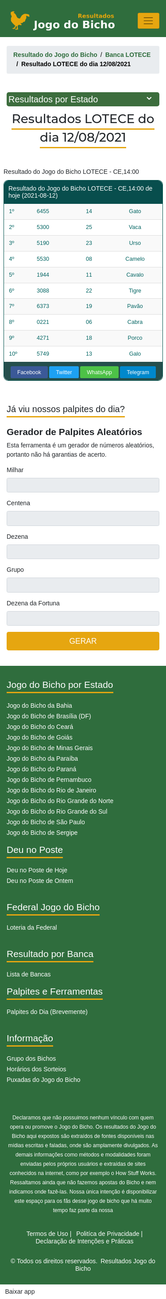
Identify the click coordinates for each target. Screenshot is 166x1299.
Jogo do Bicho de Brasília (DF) (49, 716)
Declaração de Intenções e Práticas (84, 1241)
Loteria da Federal (32, 927)
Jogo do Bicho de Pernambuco (49, 779)
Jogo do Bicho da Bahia (39, 705)
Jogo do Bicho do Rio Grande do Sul (57, 811)
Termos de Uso (47, 1233)
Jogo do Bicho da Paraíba (42, 758)
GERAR (83, 641)
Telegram (138, 372)
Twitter (64, 372)
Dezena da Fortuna (33, 603)
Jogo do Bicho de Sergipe (42, 832)
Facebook (29, 372)
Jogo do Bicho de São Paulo (46, 822)
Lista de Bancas (29, 974)
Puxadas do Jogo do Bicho (44, 1079)
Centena (18, 503)
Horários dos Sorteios (36, 1069)
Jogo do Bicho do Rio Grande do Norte (60, 800)
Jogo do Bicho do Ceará (40, 726)
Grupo (15, 569)
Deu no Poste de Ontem (40, 880)
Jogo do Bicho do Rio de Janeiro (51, 790)
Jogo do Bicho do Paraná (41, 769)
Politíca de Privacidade (107, 1233)
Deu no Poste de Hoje (37, 870)
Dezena (17, 536)
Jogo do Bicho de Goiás (40, 737)
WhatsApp (99, 372)
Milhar (15, 469)
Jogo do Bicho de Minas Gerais (50, 747)
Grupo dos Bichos (31, 1058)
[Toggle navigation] (148, 20)
